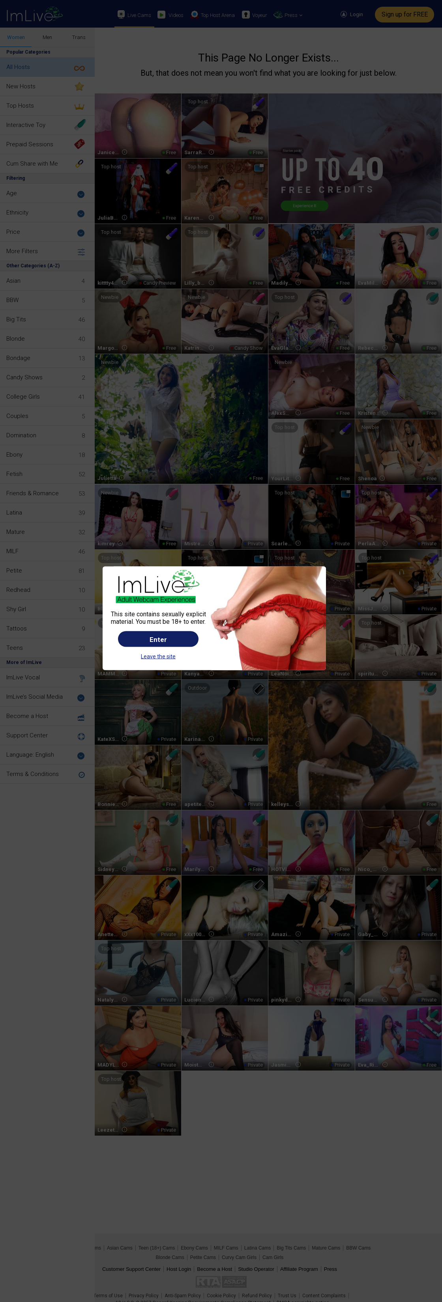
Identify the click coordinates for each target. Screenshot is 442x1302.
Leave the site (158, 656)
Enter (158, 640)
